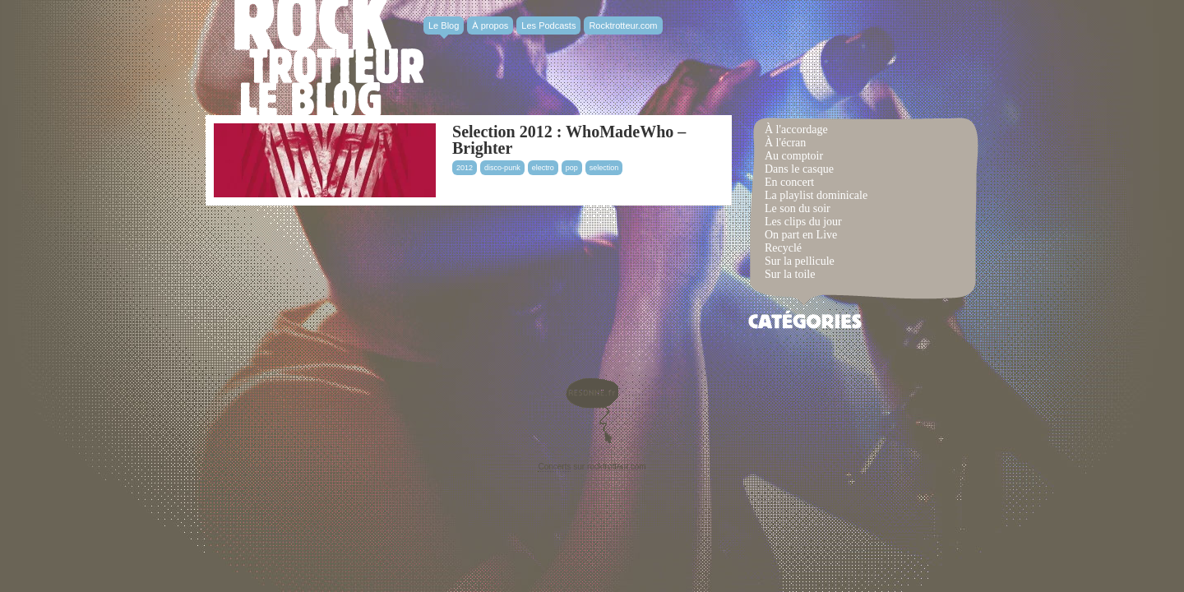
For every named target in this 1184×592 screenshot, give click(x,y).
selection (604, 168)
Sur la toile (790, 274)
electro (543, 168)
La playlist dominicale (816, 195)
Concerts (554, 466)
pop (572, 168)
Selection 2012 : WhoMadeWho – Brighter (569, 140)
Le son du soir (797, 208)
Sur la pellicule (800, 261)
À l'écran (785, 142)
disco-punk (502, 168)
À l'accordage (796, 129)
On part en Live (801, 235)
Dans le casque (799, 169)
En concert (789, 182)
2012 (464, 168)
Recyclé (783, 248)
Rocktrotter (328, 57)
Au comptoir (794, 156)
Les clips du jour (803, 221)
